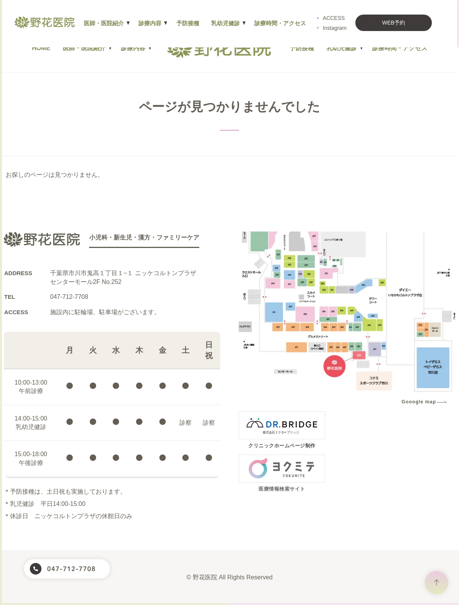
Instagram (339, 21)
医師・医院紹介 (84, 48)
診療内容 (133, 48)
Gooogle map (419, 401)
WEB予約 (397, 15)
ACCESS (338, 11)
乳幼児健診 (341, 48)
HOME (41, 48)
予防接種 (302, 48)
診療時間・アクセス (399, 48)
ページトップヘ (436, 582)
